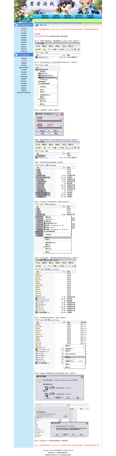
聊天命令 (24, 81)
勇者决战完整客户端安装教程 (59, 36)
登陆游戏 (24, 63)
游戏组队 (24, 88)
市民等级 (24, 70)
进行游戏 (24, 33)
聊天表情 (24, 83)
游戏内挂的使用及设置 (24, 92)
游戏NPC (23, 44)
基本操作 (24, 74)
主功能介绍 (23, 51)
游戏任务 (24, 47)
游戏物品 (24, 37)
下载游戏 (24, 58)
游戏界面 (24, 65)
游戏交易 (24, 86)
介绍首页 (24, 28)
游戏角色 (24, 35)
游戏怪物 (24, 42)
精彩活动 (24, 49)
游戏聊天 (24, 79)
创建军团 (24, 90)
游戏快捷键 (23, 76)
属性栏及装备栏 (24, 67)
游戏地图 (24, 40)
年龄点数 (24, 72)
